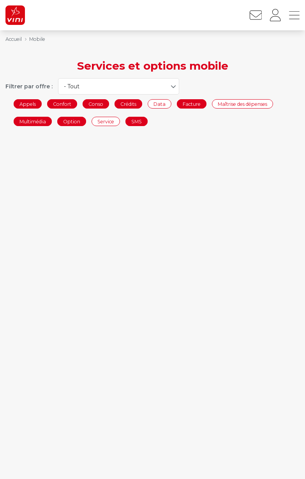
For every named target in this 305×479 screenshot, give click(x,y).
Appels (27, 104)
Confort (62, 104)
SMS (136, 122)
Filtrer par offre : (29, 86)
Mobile (37, 39)
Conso (95, 104)
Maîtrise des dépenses (242, 104)
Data (159, 104)
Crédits (128, 104)
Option (71, 122)
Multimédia (32, 122)
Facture (192, 104)
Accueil (13, 39)
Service (105, 122)
